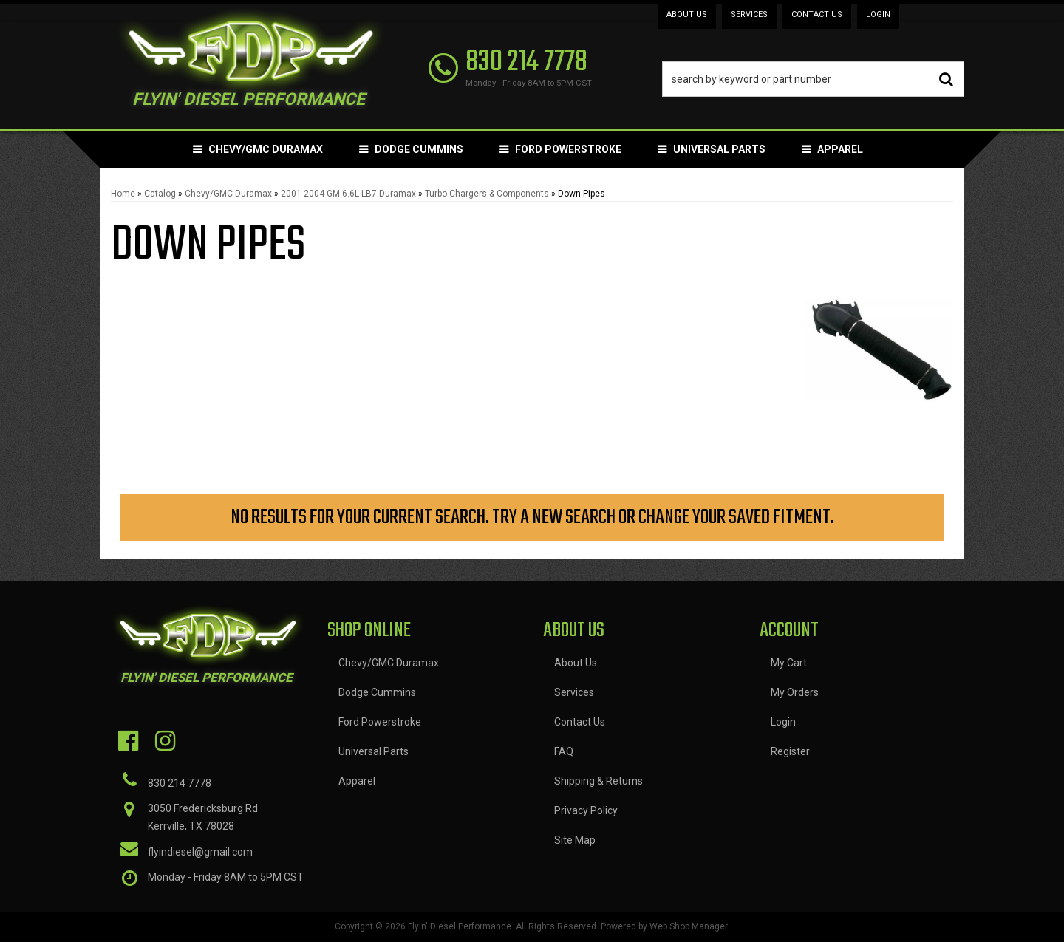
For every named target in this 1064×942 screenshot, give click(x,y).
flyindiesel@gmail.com (200, 852)
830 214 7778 (179, 783)
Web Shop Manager (688, 926)
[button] (813, 79)
